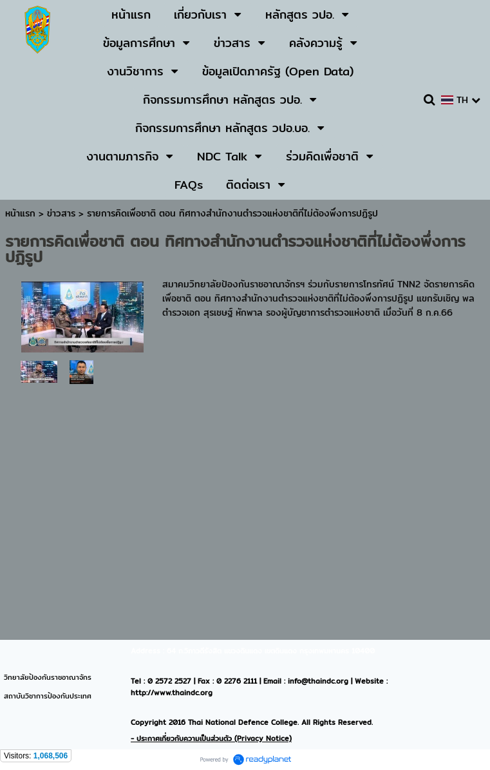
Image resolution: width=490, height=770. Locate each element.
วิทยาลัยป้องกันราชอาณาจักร (47, 677)
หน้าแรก (20, 213)
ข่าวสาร (63, 213)
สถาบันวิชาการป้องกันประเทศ (47, 696)
